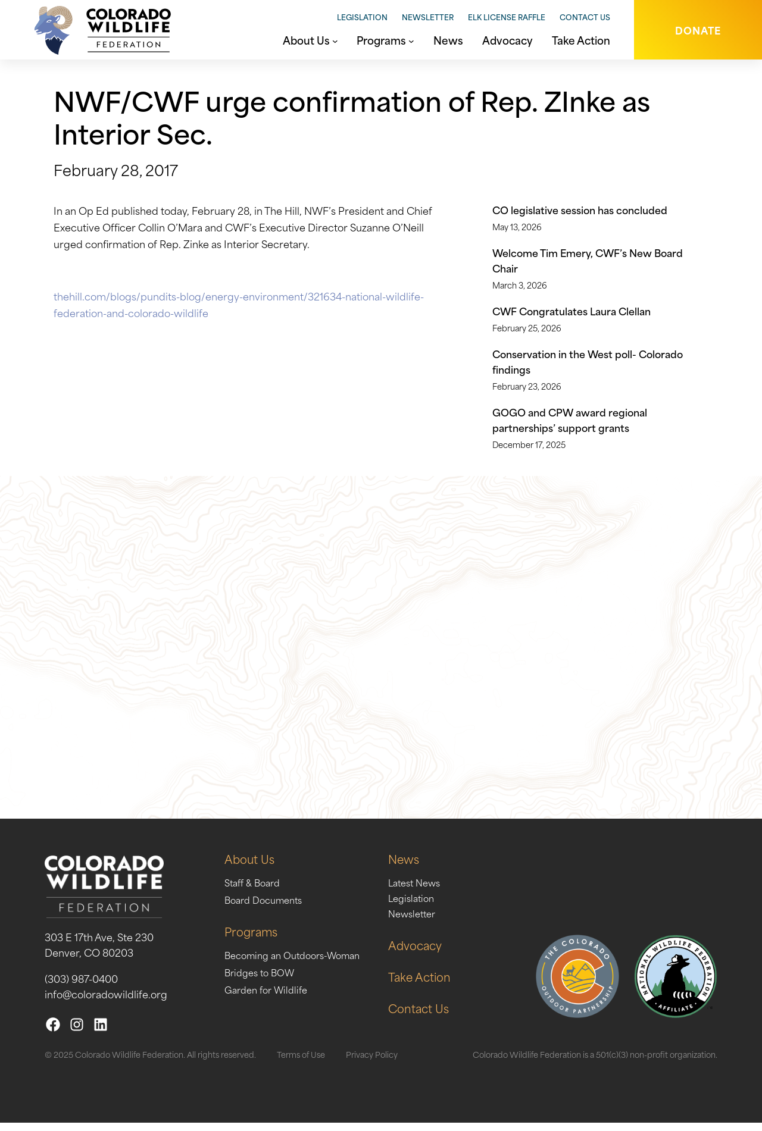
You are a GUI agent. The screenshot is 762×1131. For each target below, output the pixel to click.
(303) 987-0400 (81, 986)
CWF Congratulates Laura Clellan (571, 310)
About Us (251, 866)
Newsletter (428, 17)
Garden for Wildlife (270, 997)
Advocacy (432, 953)
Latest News (432, 890)
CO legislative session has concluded (579, 209)
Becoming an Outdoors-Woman (299, 962)
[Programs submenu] (411, 40)
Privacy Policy (372, 1062)
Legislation (362, 17)
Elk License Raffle (506, 17)
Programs (252, 939)
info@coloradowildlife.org (106, 1002)
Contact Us (585, 17)
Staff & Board (255, 890)
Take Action (437, 984)
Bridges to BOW (262, 980)
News (420, 866)
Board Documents (267, 907)
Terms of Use (301, 1062)
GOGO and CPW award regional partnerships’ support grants (569, 419)
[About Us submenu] (335, 40)
